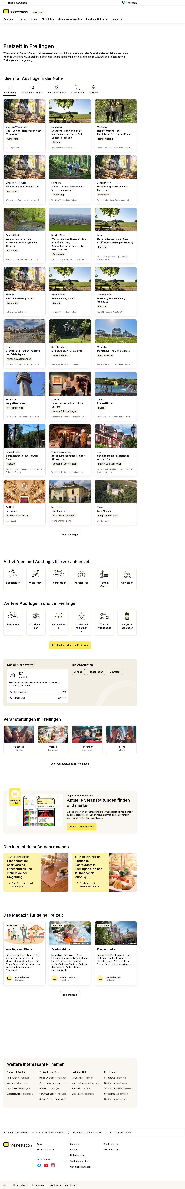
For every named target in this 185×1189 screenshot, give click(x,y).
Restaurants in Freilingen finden (87, 884)
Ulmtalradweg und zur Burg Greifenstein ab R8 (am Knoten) (115, 241)
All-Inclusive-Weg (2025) (20, 298)
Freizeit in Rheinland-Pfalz (47, 1132)
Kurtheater (12, 511)
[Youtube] (46, 1165)
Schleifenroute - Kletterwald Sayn (22, 457)
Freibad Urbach (105, 403)
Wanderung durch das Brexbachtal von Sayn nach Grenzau (21, 242)
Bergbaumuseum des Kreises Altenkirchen (68, 457)
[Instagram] (53, 1165)
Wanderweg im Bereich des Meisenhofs (112, 188)
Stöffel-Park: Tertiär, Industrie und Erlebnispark (23, 352)
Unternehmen (77, 1155)
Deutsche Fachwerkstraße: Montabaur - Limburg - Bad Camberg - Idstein (66, 134)
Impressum (38, 1185)
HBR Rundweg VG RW (63, 298)
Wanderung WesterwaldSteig (22, 186)
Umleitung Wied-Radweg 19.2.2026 (111, 300)
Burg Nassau (104, 511)
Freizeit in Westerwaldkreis (84, 1132)
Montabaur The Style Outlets (113, 350)
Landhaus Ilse (59, 511)
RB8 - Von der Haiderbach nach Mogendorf (23, 132)
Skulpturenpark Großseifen (67, 350)
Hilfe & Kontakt (111, 1149)
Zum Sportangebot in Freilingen (21, 884)
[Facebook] (39, 1165)
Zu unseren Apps (46, 1149)
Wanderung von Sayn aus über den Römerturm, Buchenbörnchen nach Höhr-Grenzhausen (68, 244)
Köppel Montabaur (16, 403)
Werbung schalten (79, 1161)
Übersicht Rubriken (80, 1166)
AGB (5, 1185)
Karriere (74, 1149)
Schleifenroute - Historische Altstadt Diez (113, 457)
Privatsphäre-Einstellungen (63, 1185)
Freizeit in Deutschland (16, 1132)
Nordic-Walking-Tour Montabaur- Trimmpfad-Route (114, 132)
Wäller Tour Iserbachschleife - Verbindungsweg (68, 188)
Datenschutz (20, 1185)
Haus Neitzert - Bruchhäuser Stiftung (67, 405)
